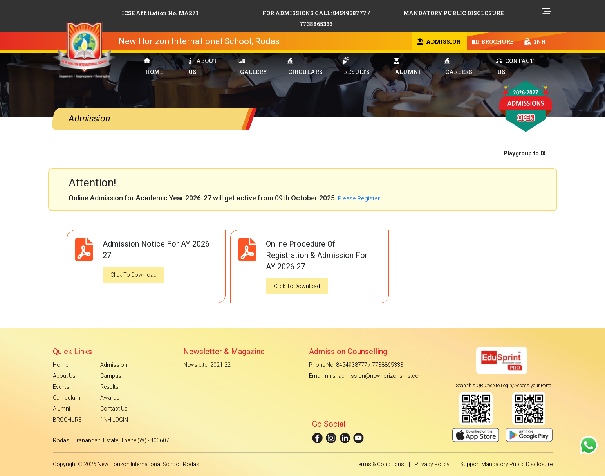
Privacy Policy (432, 464)
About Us (64, 376)
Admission (113, 365)
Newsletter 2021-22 (207, 365)
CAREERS (458, 67)
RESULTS (356, 66)
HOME (153, 67)
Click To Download (133, 275)
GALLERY (252, 67)
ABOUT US (202, 66)
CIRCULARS (305, 67)
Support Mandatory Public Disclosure (506, 464)
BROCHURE (492, 41)
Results (109, 387)
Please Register (359, 198)
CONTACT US (515, 66)
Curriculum (66, 398)
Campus (110, 376)
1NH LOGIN (114, 419)
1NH (535, 41)
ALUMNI (407, 67)
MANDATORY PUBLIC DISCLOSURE (453, 13)
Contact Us (114, 409)
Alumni (61, 409)
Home (60, 365)
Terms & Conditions (379, 464)
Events (61, 387)
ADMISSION (439, 41)
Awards (109, 398)
